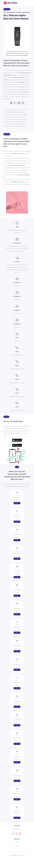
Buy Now (17, 503)
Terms (17, 842)
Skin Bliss (17, 825)
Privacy (17, 846)
